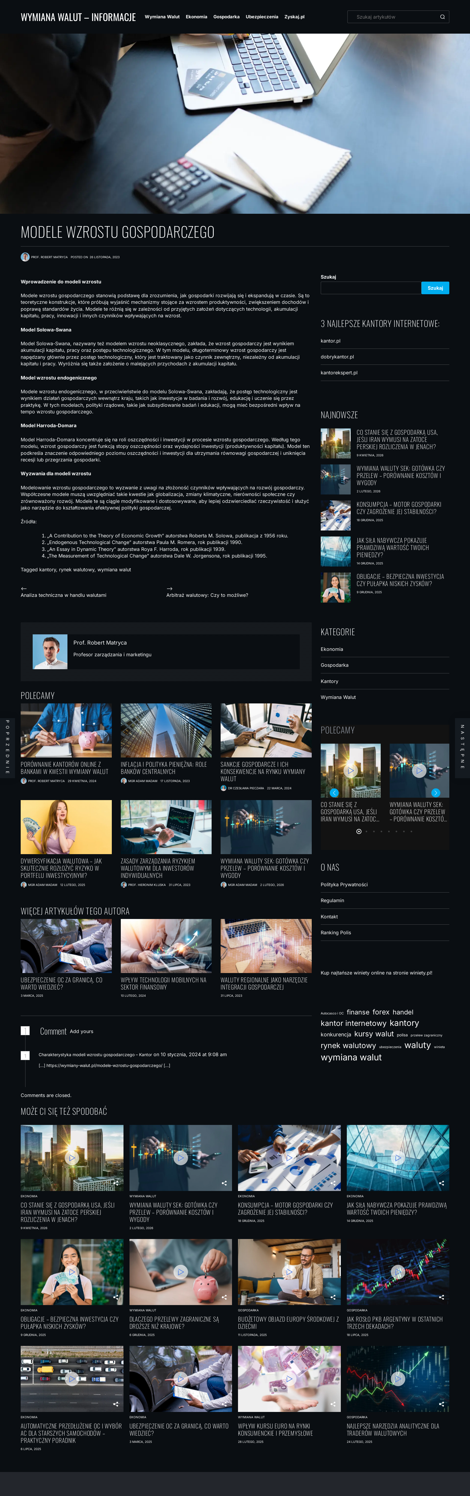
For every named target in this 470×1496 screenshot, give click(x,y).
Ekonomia (196, 17)
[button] (358, 831)
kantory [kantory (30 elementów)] (404, 1023)
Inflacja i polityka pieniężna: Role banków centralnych (164, 767)
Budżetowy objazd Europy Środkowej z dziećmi (288, 1322)
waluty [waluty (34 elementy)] (417, 1045)
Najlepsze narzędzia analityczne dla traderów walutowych (393, 1429)
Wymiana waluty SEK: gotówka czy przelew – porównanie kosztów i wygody (265, 868)
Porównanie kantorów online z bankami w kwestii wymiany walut (64, 767)
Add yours (81, 1031)
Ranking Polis (336, 932)
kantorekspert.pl (339, 373)
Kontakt (329, 917)
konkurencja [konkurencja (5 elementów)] (336, 1034)
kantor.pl (331, 341)
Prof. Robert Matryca (100, 642)
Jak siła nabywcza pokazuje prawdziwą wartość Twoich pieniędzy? (393, 547)
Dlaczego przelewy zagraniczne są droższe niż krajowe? (174, 1322)
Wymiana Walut (162, 17)
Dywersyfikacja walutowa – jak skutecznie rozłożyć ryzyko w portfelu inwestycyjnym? (61, 868)
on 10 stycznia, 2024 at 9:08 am (190, 1054)
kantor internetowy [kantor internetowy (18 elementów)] (354, 1023)
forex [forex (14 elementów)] (381, 1012)
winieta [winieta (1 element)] (439, 1047)
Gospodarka (226, 17)
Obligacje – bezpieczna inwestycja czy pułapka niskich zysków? (400, 580)
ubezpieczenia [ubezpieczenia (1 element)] (390, 1047)
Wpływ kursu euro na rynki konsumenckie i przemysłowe (275, 1429)
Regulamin (332, 900)
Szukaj (328, 277)
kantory (47, 570)
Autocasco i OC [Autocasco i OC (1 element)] (332, 1013)
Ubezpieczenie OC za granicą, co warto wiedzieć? (61, 983)
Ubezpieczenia (262, 17)
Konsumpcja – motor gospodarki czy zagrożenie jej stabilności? (399, 507)
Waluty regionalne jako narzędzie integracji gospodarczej (264, 983)
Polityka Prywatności (344, 884)
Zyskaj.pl (294, 17)
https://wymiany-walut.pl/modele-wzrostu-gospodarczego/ (104, 1065)
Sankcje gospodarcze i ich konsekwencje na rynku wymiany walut (263, 771)
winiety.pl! (421, 973)
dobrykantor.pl (337, 357)
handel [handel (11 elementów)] (403, 1012)
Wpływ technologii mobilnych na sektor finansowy (164, 983)
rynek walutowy (76, 570)
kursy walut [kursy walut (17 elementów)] (374, 1033)
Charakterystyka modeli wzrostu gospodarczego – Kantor (95, 1054)
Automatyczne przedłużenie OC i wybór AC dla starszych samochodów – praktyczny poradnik (71, 1433)
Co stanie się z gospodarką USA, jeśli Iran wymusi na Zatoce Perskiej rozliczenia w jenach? (397, 439)
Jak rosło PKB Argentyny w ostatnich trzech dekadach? (395, 1322)
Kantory (329, 681)
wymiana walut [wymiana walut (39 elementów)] (351, 1057)
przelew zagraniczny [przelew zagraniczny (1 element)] (426, 1035)
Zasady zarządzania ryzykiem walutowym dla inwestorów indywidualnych (158, 868)
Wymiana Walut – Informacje (78, 17)
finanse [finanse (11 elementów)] (358, 1012)
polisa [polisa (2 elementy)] (402, 1034)
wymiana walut (114, 570)
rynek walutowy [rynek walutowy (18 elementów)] (348, 1045)
